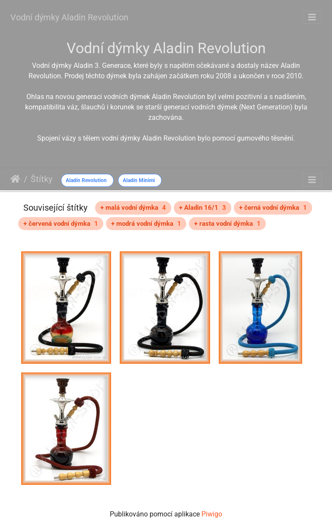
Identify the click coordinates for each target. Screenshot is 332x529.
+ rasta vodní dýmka (227, 224)
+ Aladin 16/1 (202, 208)
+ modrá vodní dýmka (146, 224)
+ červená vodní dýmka (60, 224)
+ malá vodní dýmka (133, 208)
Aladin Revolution (86, 180)
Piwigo (211, 514)
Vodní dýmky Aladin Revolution (69, 17)
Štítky (41, 179)
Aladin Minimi (139, 180)
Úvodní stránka (15, 179)
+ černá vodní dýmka (273, 208)
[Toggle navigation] (312, 17)
